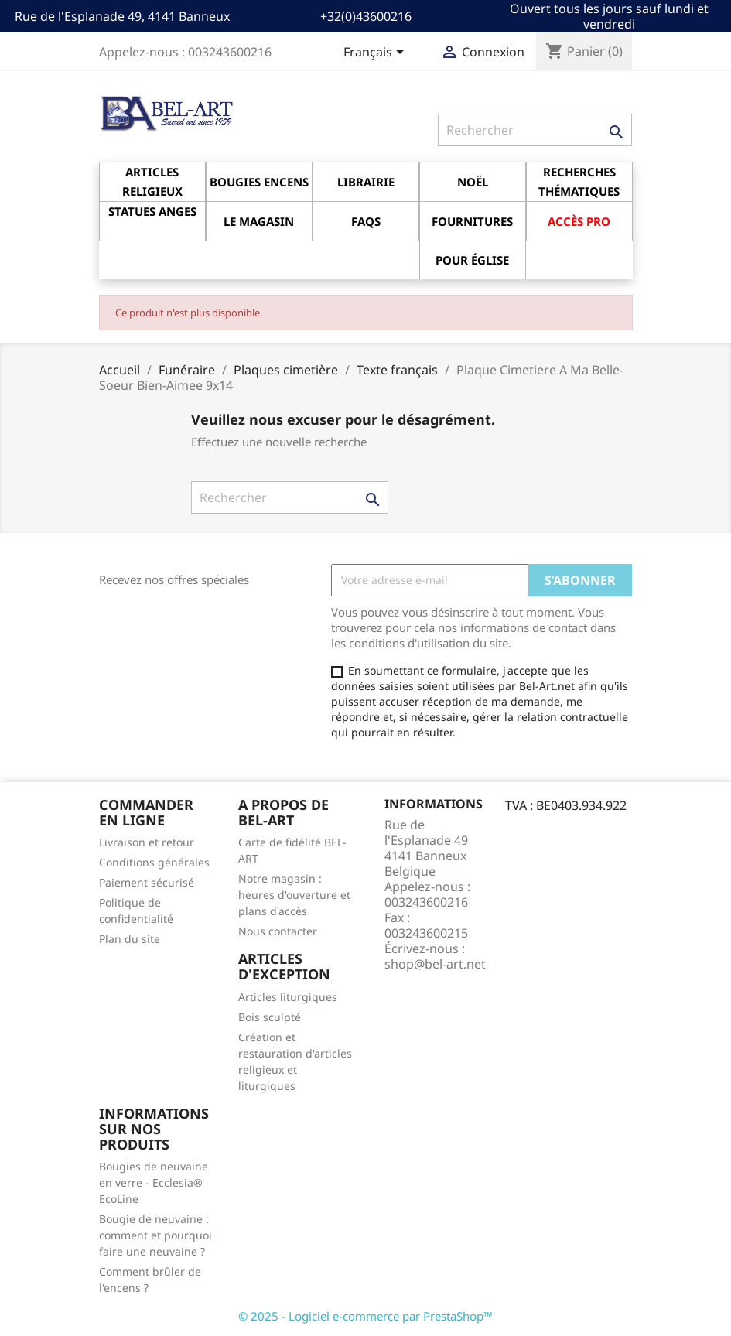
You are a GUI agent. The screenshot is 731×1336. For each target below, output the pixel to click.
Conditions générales (154, 862)
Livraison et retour (146, 842)
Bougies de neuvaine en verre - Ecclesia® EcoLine (153, 1182)
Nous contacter (277, 931)
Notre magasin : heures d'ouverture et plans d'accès (294, 894)
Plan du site (129, 938)
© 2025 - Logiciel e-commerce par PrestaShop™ (365, 1316)
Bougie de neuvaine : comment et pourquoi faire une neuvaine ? (155, 1235)
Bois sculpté (269, 1017)
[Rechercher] (535, 130)
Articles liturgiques (287, 996)
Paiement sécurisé (146, 882)
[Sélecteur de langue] (376, 53)
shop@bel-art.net (435, 963)
